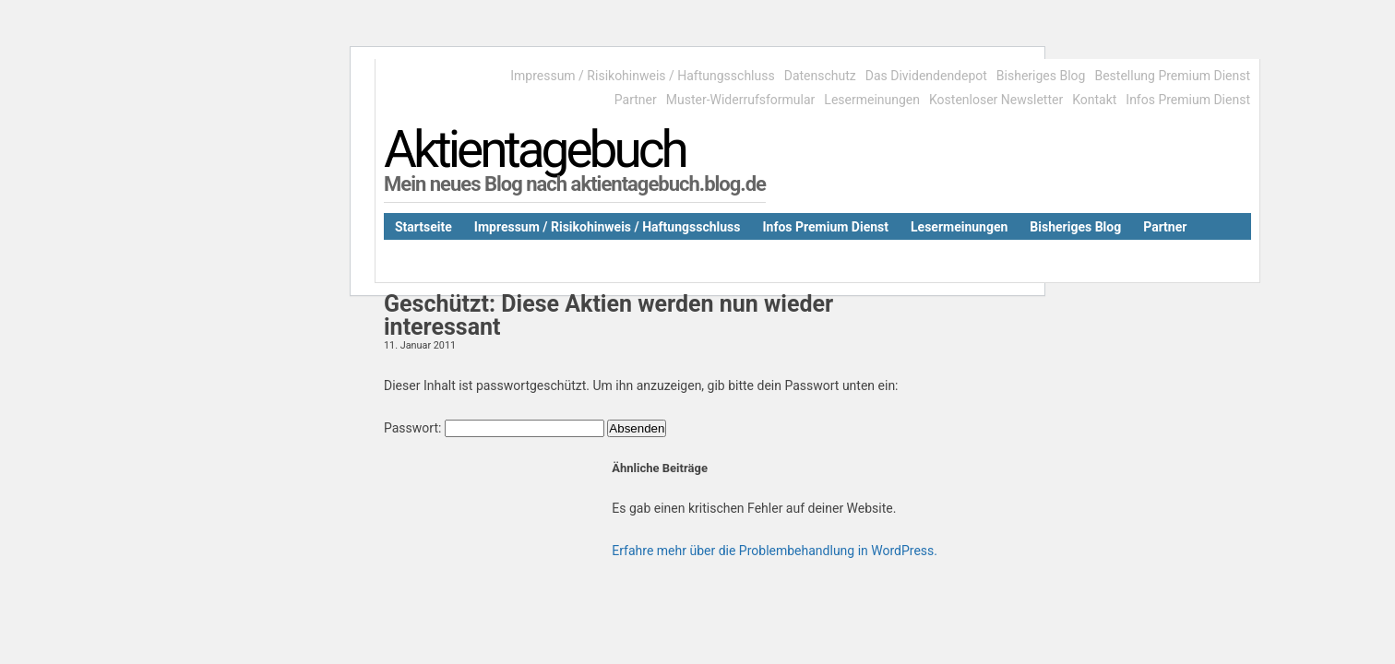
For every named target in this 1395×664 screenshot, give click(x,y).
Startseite (423, 226)
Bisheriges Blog (1041, 75)
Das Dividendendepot (926, 75)
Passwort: (494, 428)
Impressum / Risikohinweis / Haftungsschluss (642, 75)
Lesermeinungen (872, 99)
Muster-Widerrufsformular (741, 99)
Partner (635, 99)
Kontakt (1094, 99)
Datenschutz (820, 75)
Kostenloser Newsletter (996, 99)
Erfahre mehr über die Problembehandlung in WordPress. (774, 550)
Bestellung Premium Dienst (1172, 75)
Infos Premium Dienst (1188, 99)
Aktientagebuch (535, 149)
